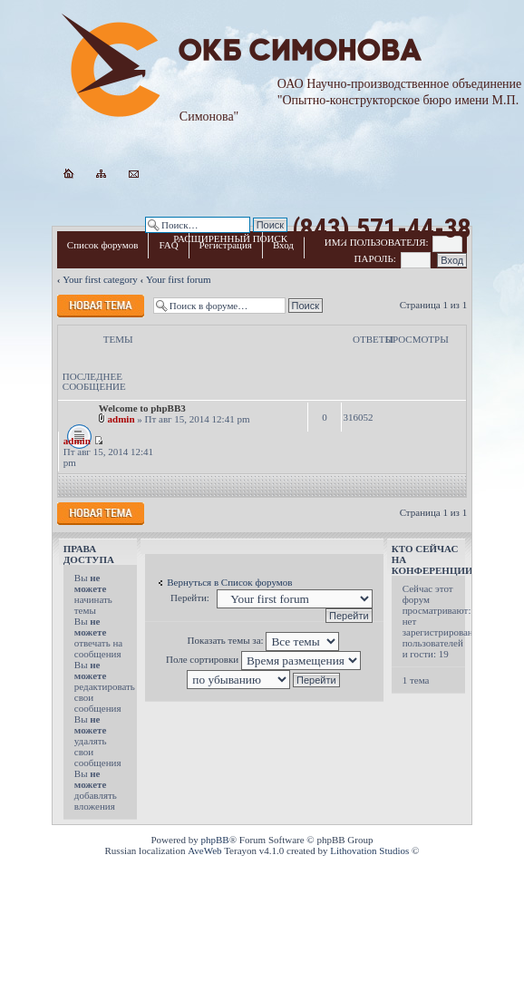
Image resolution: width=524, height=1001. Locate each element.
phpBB (215, 839)
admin (121, 418)
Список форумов (103, 244)
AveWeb (204, 850)
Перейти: (189, 597)
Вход (283, 244)
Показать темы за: (264, 640)
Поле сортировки (263, 659)
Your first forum (178, 279)
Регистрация (225, 244)
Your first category (100, 279)
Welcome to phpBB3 (142, 408)
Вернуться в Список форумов (229, 582)
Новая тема (100, 306)
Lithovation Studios (369, 850)
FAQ (168, 244)
